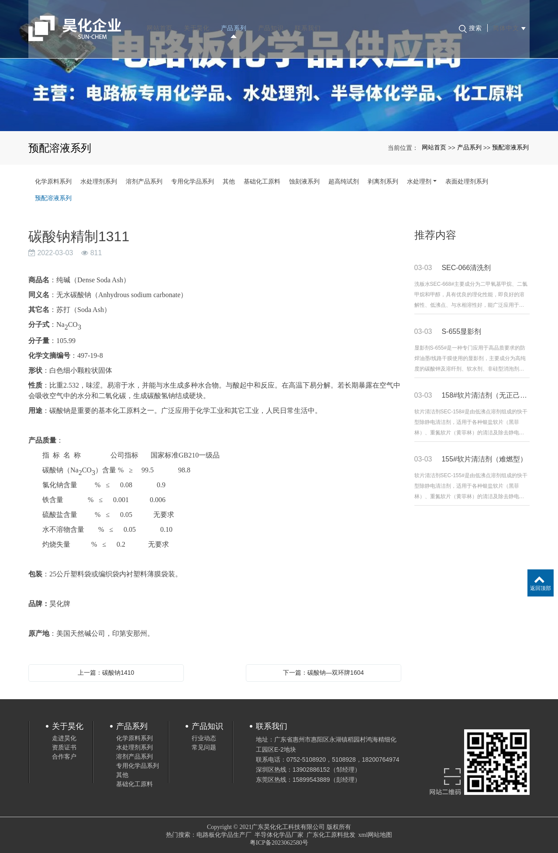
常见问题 (204, 747)
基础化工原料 (262, 181)
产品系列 (235, 21)
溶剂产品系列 (144, 181)
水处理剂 (419, 181)
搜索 (469, 22)
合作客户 (64, 756)
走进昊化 (64, 738)
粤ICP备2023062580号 (279, 842)
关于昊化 (198, 21)
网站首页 (161, 21)
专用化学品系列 (192, 181)
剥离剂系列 (383, 181)
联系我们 (309, 21)
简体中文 (508, 21)
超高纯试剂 (343, 181)
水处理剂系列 (98, 181)
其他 (229, 181)
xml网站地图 (375, 835)
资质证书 (64, 747)
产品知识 (272, 21)
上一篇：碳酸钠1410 (106, 672)
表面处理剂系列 (466, 181)
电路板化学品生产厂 (223, 835)
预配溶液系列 (510, 147)
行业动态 (204, 738)
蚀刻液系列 (304, 181)
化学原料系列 (53, 181)
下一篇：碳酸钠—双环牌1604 (323, 672)
